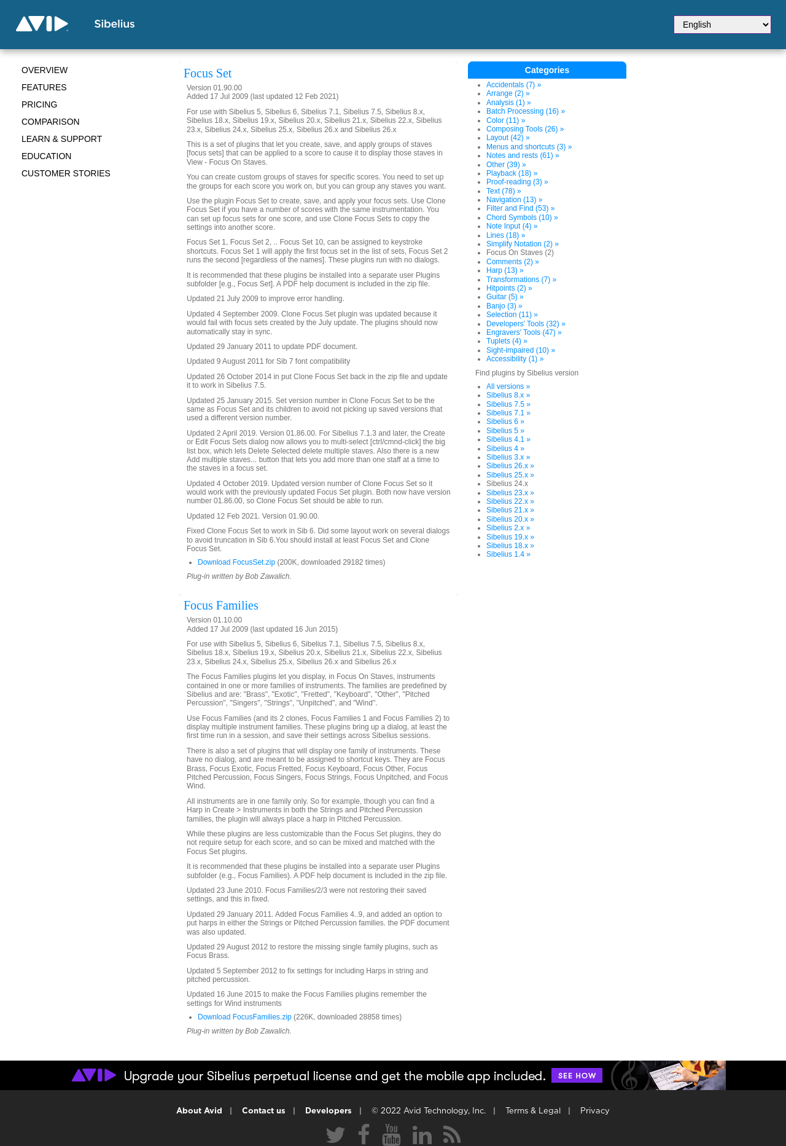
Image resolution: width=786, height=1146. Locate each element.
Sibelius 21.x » (510, 510)
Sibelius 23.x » (510, 493)
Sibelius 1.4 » (508, 554)
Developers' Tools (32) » (526, 324)
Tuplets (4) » (506, 341)
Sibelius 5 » (505, 430)
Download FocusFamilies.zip (245, 1017)
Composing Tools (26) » (525, 129)
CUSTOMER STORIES (66, 173)
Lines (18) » (505, 235)
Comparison (50, 122)
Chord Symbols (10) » (522, 217)
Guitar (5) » (505, 296)
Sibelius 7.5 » (508, 404)
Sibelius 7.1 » (508, 413)
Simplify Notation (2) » (522, 244)
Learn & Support (61, 139)
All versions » (508, 386)
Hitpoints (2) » (509, 288)
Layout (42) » (508, 137)
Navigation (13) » (514, 199)
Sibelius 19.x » (510, 537)
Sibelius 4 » (505, 448)
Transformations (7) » (521, 279)
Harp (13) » (505, 270)
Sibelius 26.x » (510, 465)
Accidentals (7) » (513, 84)
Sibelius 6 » (505, 421)
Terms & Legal (533, 1111)
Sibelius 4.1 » (508, 439)
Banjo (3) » (504, 306)
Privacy (595, 1111)
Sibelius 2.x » (508, 528)
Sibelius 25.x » (510, 475)
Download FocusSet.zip (236, 562)
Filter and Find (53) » (520, 208)
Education (46, 156)
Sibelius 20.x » (510, 519)
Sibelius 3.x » (508, 457)
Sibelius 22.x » (510, 501)
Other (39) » (506, 164)
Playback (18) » (511, 173)
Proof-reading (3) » (517, 182)
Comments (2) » (512, 261)
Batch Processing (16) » (525, 111)
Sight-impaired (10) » (520, 350)
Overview (44, 70)
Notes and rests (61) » (522, 155)
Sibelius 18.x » (510, 545)
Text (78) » (503, 191)
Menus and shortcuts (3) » (529, 147)
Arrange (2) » (508, 93)
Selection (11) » (512, 314)
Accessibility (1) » (514, 359)
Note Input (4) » (511, 226)
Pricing (39, 104)
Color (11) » (505, 120)
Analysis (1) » (508, 102)
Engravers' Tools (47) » (524, 332)
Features (44, 87)
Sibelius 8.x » (508, 395)
